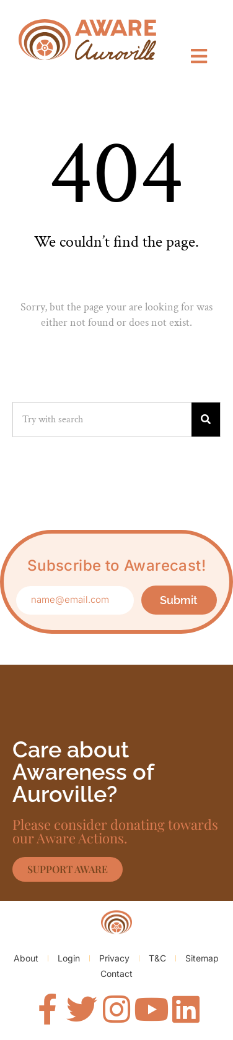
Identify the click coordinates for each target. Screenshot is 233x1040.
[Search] (205, 420)
